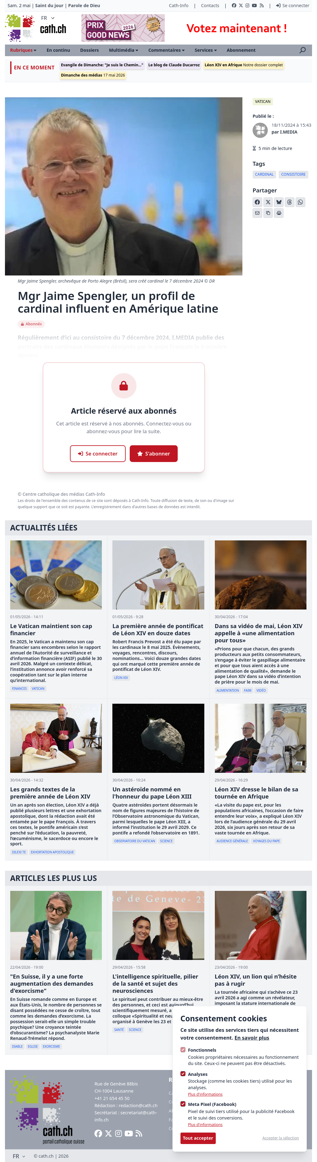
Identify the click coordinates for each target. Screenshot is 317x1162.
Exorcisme (51, 1046)
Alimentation (228, 690)
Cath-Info (179, 5)
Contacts (210, 5)
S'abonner (153, 453)
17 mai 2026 (93, 75)
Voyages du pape (266, 841)
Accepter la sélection (280, 1138)
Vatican (263, 101)
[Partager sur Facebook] (257, 202)
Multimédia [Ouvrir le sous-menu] (123, 50)
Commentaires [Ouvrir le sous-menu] (166, 50)
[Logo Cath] (20, 28)
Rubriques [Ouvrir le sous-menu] (23, 50)
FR (48, 17)
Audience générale (232, 841)
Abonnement (241, 50)
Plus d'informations (205, 1094)
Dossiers (89, 50)
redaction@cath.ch (138, 1105)
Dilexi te (19, 852)
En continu (58, 50)
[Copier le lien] (268, 213)
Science (166, 841)
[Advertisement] (191, 28)
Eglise (33, 1046)
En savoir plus (252, 1037)
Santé (119, 1030)
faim (247, 690)
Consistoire (293, 174)
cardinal (264, 174)
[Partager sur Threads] (289, 202)
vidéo (261, 690)
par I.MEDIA (284, 132)
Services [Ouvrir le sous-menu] (206, 50)
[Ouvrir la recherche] (302, 50)
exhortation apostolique (52, 852)
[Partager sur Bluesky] (279, 202)
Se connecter (292, 5)
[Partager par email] (257, 213)
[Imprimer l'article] (279, 213)
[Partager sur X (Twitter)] (268, 202)
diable (17, 1046)
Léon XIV (121, 678)
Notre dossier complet (244, 65)
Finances (19, 688)
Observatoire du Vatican (134, 841)
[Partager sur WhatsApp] (300, 202)
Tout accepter (198, 1138)
